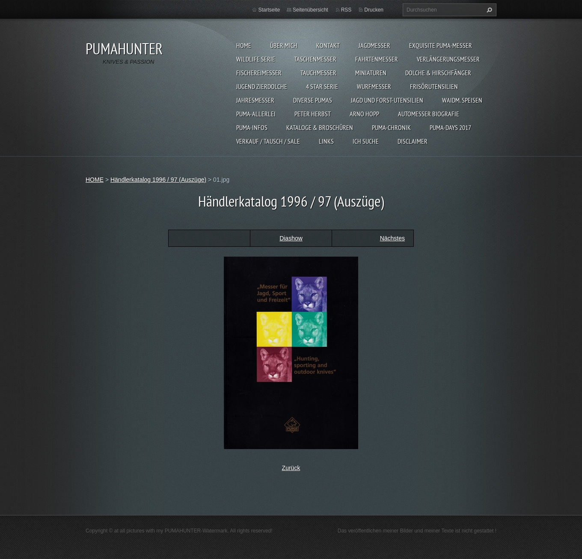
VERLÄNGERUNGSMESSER (448, 59)
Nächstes (392, 238)
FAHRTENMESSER (376, 59)
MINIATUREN (370, 72)
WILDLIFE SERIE (255, 59)
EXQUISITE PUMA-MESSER (440, 45)
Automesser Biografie (428, 113)
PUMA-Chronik (391, 127)
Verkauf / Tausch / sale (268, 141)
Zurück (291, 467)
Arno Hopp (364, 113)
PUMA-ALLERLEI (256, 113)
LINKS (326, 141)
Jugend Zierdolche (261, 86)
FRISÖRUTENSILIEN (434, 86)
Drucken (373, 10)
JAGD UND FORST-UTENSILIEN (387, 100)
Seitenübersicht (310, 10)
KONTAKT (328, 45)
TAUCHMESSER (318, 72)
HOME (243, 45)
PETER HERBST (312, 113)
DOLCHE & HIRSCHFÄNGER (438, 72)
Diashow (291, 238)
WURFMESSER (374, 86)
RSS (346, 10)
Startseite (269, 10)
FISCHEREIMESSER (259, 72)
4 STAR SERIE (322, 86)
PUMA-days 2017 (450, 127)
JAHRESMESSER (255, 100)
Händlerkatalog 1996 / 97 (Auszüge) (158, 179)
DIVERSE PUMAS (312, 100)
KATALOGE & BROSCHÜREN (319, 127)
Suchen (488, 9)
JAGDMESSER (374, 45)
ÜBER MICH (283, 45)
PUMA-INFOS (251, 127)
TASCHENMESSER (315, 59)
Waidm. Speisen (462, 100)
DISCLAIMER (413, 141)
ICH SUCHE (366, 141)
